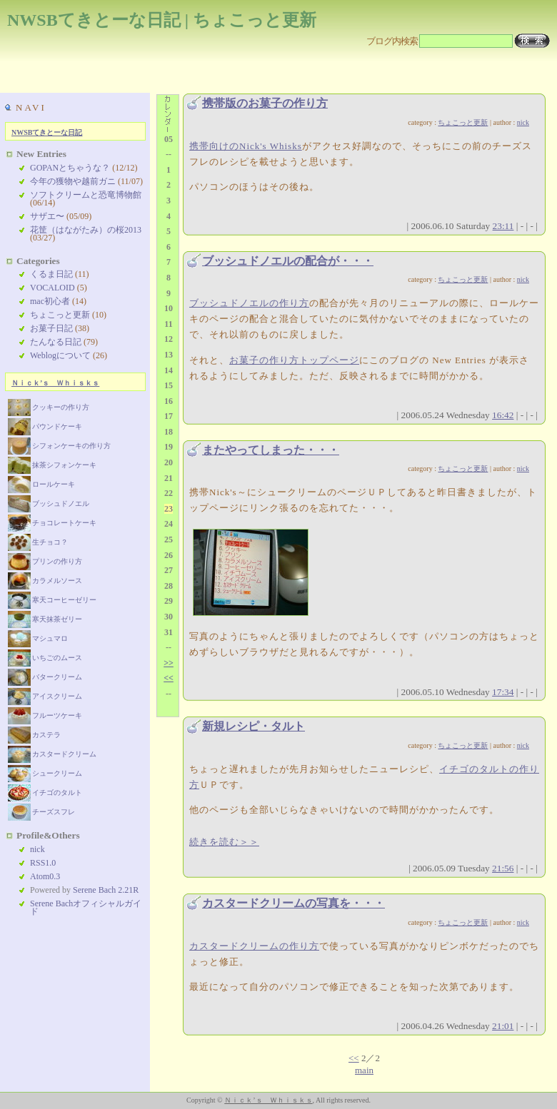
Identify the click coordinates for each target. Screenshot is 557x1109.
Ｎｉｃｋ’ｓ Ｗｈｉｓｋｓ (55, 383)
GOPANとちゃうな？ (70, 168)
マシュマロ (38, 638)
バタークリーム (45, 677)
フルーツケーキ (45, 715)
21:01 (502, 1026)
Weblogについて (60, 355)
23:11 (503, 226)
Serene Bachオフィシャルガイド (85, 907)
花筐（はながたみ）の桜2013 (85, 230)
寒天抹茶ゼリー (45, 619)
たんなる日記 (55, 342)
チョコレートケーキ (52, 523)
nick (523, 122)
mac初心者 (50, 301)
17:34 (502, 692)
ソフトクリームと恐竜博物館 (85, 195)
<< (353, 1058)
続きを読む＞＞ (224, 841)
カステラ (34, 735)
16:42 (502, 415)
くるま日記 (51, 274)
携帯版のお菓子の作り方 (265, 103)
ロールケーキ (41, 484)
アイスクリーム (45, 696)
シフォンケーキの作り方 (59, 446)
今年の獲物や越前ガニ (73, 181)
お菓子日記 (51, 328)
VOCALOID (52, 288)
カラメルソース (45, 580)
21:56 (502, 868)
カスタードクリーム (52, 754)
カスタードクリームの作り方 (254, 946)
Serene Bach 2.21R (106, 890)
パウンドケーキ (45, 426)
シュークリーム (45, 773)
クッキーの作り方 (48, 407)
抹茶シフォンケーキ (52, 465)
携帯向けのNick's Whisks (245, 146)
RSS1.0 (43, 863)
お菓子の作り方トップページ (294, 360)
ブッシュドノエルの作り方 (249, 303)
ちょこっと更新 (463, 122)
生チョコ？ (38, 542)
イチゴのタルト (45, 792)
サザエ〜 (47, 216)
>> (169, 663)
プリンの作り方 (45, 561)
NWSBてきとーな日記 (46, 132)
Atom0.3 (45, 876)
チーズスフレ (41, 812)
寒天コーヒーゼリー (52, 600)
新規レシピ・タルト (253, 726)
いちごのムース (45, 658)
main (364, 1070)
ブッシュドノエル (48, 503)
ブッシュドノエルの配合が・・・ (287, 261)
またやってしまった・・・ (270, 450)
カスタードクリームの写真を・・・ (293, 903)
